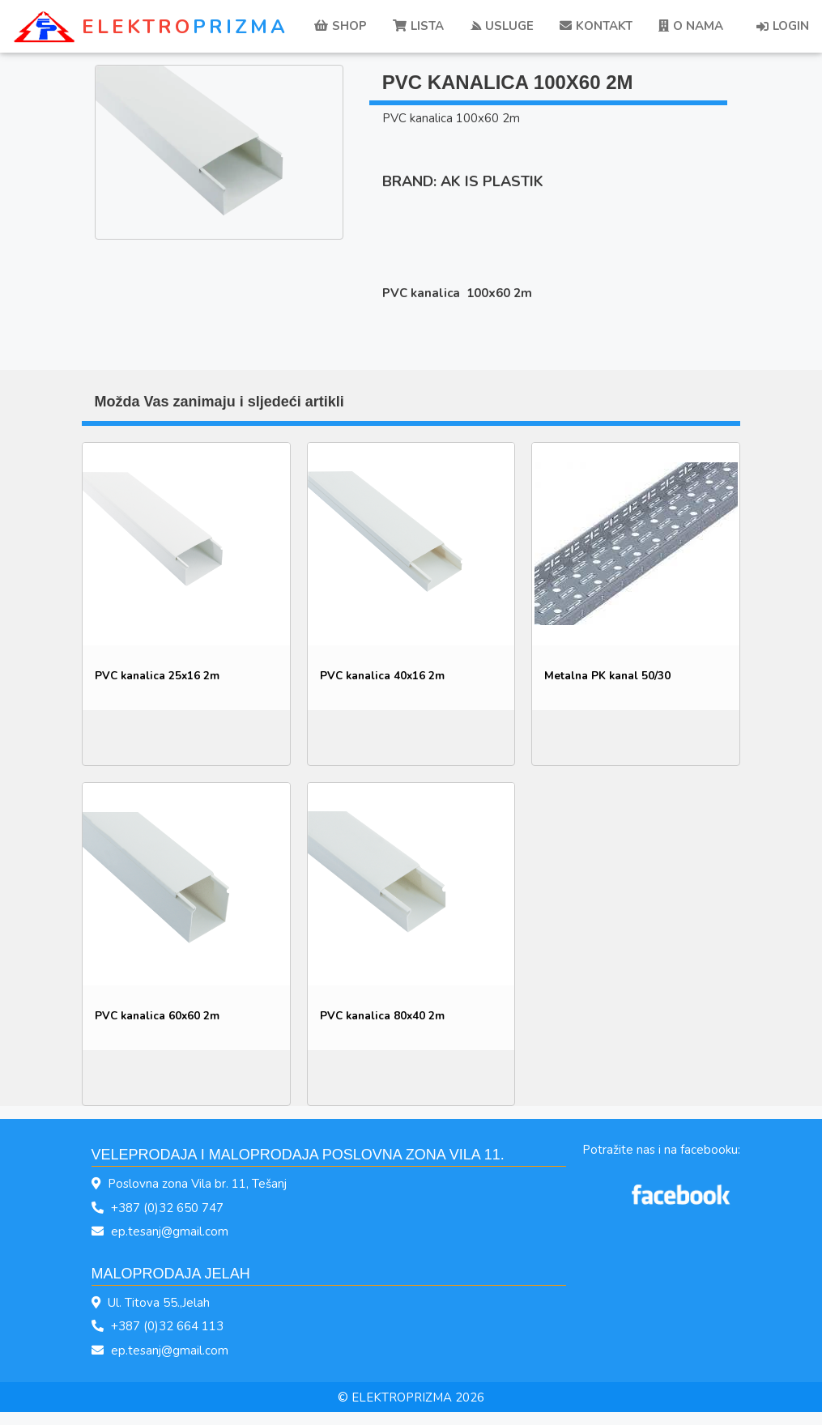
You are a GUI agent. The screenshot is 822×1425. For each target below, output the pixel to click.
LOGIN (782, 26)
